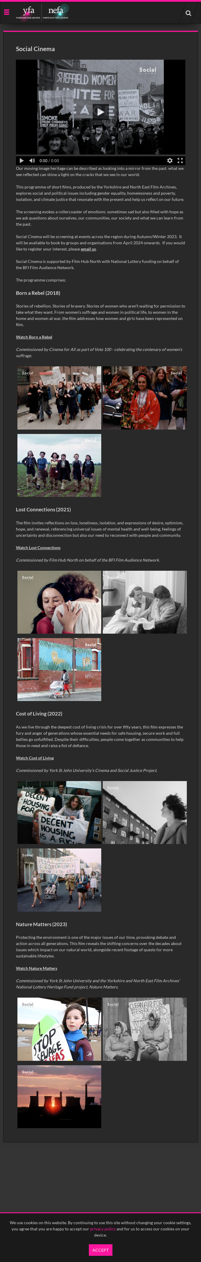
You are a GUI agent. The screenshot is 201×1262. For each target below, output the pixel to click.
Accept (100, 1250)
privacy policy (103, 1228)
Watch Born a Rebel (34, 336)
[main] (100, 586)
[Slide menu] (6, 11)
